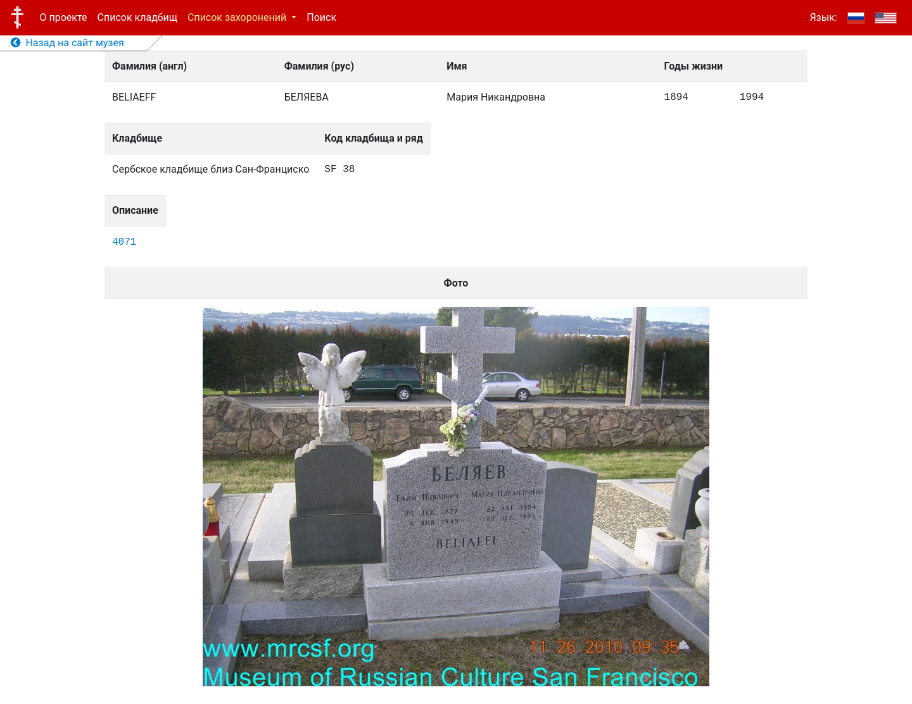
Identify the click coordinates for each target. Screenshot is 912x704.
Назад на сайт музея (67, 43)
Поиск (321, 17)
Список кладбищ (137, 17)
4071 (124, 242)
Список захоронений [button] (238, 17)
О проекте (63, 17)
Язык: (823, 17)
